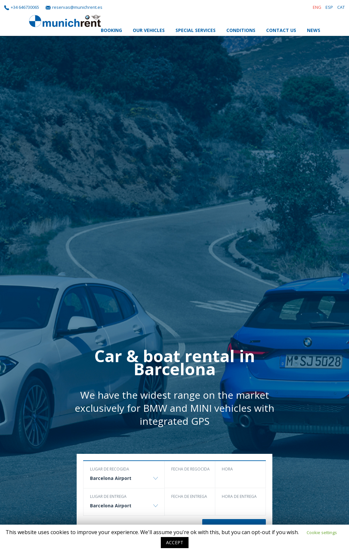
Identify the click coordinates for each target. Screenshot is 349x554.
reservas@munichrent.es (77, 7)
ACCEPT (174, 542)
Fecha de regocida (190, 469)
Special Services (195, 30)
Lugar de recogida (109, 469)
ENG (317, 7)
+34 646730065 (25, 7)
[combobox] (123, 481)
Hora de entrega (239, 496)
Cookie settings (322, 532)
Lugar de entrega (108, 496)
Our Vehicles (149, 30)
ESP (329, 7)
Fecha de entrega (189, 496)
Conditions (240, 30)
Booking (111, 30)
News (313, 30)
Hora (227, 469)
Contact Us (281, 30)
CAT (341, 7)
